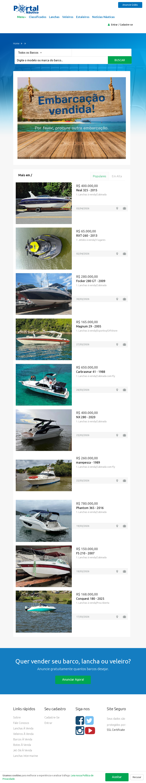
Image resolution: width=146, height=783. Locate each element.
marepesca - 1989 (88, 462)
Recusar (137, 777)
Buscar (120, 60)
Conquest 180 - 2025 (90, 598)
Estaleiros (82, 16)
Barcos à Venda (22, 739)
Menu (21, 16)
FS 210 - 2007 (85, 553)
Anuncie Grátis (130, 4)
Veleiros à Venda (23, 734)
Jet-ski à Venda (22, 750)
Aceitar (117, 777)
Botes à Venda (22, 745)
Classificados (37, 16)
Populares (99, 176)
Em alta (117, 176)
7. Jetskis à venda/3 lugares (90, 240)
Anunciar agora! (73, 679)
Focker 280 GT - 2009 (90, 281)
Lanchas (54, 16)
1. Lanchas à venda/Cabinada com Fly (95, 376)
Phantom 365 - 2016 (90, 507)
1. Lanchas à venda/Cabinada (91, 194)
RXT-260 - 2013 (86, 235)
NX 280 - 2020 (85, 417)
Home (16, 43)
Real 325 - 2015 (86, 190)
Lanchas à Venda (23, 728)
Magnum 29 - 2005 (88, 326)
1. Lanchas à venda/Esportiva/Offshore (96, 330)
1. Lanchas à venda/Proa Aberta (92, 603)
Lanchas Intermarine (25, 755)
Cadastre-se (126, 24)
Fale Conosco (21, 723)
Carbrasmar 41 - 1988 (90, 371)
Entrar (114, 24)
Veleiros (67, 16)
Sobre (17, 717)
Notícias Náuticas (103, 16)
